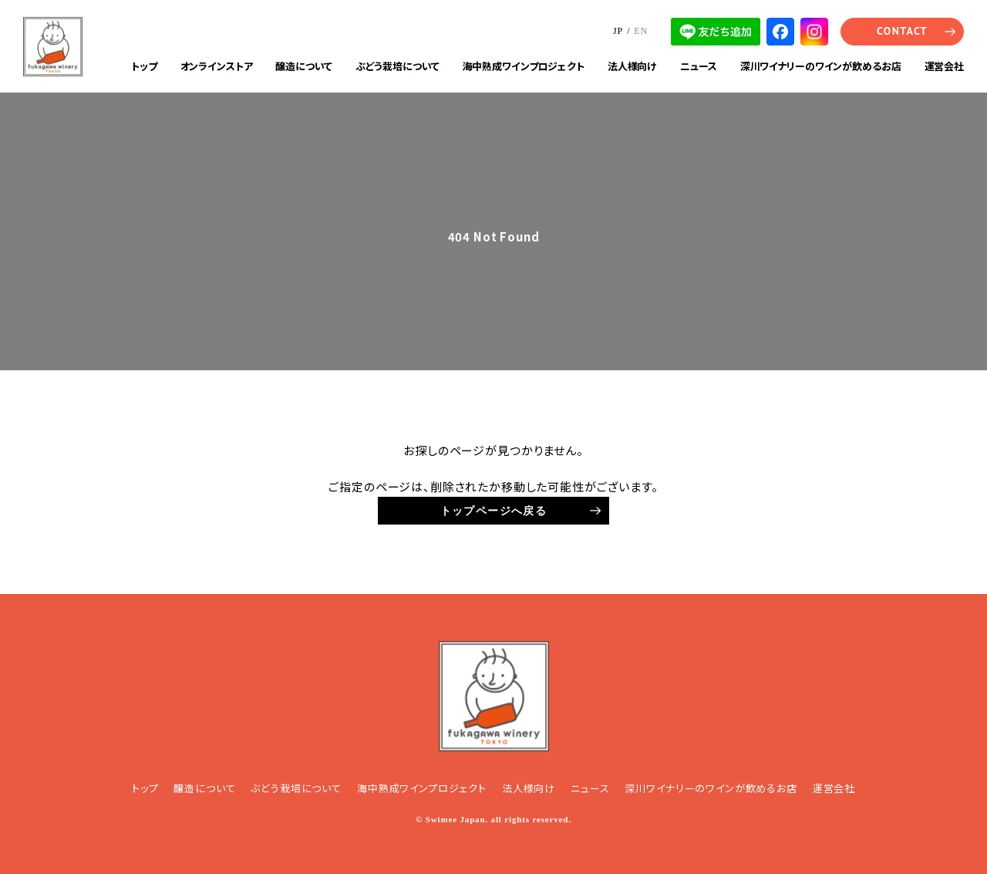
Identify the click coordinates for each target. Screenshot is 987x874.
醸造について (303, 66)
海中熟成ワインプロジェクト (523, 66)
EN (641, 30)
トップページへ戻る (493, 511)
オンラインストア (216, 66)
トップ (144, 66)
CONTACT (902, 31)
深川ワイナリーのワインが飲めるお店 (820, 66)
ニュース (698, 66)
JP (618, 30)
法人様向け (632, 66)
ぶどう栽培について (397, 66)
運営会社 (944, 66)
